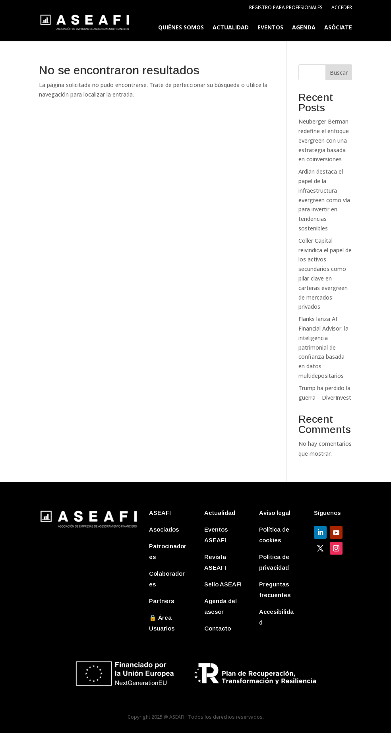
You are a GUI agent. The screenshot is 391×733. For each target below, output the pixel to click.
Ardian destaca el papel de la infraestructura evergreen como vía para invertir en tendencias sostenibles (324, 200)
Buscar (339, 72)
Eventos (270, 28)
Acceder (341, 8)
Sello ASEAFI (223, 584)
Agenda (304, 28)
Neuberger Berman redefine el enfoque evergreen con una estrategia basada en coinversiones (323, 140)
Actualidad (231, 28)
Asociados (164, 529)
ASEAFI (160, 512)
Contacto (217, 628)
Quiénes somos (181, 28)
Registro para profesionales (286, 8)
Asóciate (338, 28)
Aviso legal (274, 512)
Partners (161, 601)
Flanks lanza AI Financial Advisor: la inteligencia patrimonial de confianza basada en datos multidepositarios (323, 347)
